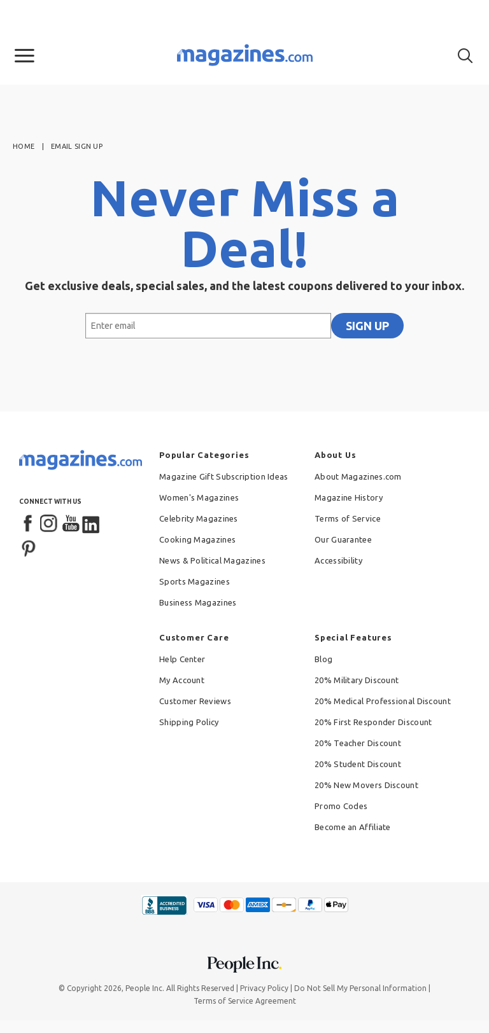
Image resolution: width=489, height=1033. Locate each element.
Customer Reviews (195, 701)
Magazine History (349, 497)
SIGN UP (367, 325)
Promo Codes (341, 805)
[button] (24, 56)
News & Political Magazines (212, 560)
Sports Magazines (194, 581)
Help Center (182, 659)
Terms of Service (348, 518)
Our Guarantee (343, 539)
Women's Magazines (199, 497)
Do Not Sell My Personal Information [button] (360, 988)
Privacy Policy (264, 988)
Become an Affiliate (353, 826)
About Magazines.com (358, 476)
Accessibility (338, 560)
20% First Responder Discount (373, 722)
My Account (181, 680)
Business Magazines (197, 602)
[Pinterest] (28, 547)
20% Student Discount (358, 763)
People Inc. (144, 988)
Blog (323, 659)
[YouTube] (70, 524)
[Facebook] (28, 524)
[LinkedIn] (91, 524)
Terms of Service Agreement (245, 1001)
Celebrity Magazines (198, 518)
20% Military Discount (357, 680)
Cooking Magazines (197, 539)
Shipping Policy (189, 722)
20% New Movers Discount (366, 784)
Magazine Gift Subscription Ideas (223, 476)
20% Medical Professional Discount (383, 701)
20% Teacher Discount (358, 742)
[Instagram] (49, 524)
